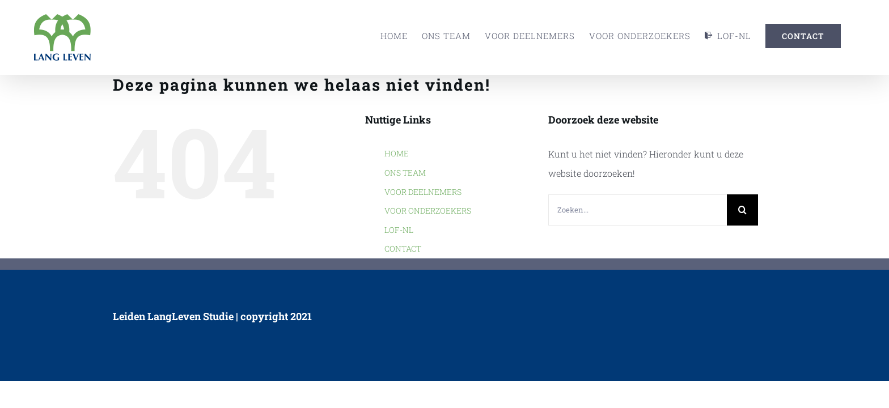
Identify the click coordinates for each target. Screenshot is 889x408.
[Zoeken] (742, 210)
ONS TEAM (405, 172)
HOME (396, 153)
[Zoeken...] (637, 210)
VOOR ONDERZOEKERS (427, 210)
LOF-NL (398, 229)
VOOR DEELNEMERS (423, 191)
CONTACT (402, 248)
